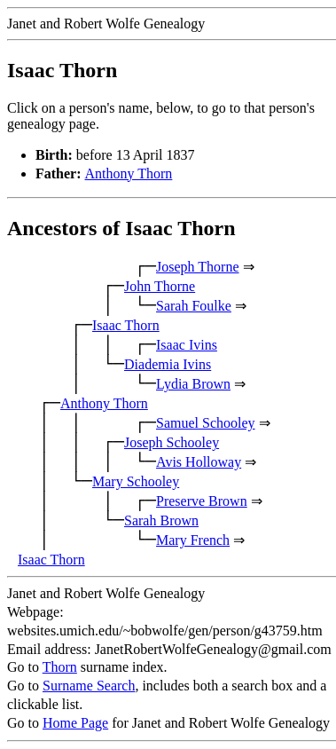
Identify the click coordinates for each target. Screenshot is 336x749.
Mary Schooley (135, 481)
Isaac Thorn (126, 325)
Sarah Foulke (193, 305)
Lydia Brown (193, 383)
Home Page (75, 722)
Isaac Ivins (186, 344)
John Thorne (159, 286)
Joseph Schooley (171, 442)
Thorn (60, 666)
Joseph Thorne (197, 266)
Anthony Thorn (129, 173)
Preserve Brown (201, 501)
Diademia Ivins (167, 364)
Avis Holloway (198, 461)
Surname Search (89, 685)
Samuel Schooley (205, 422)
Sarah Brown (161, 520)
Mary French (193, 540)
